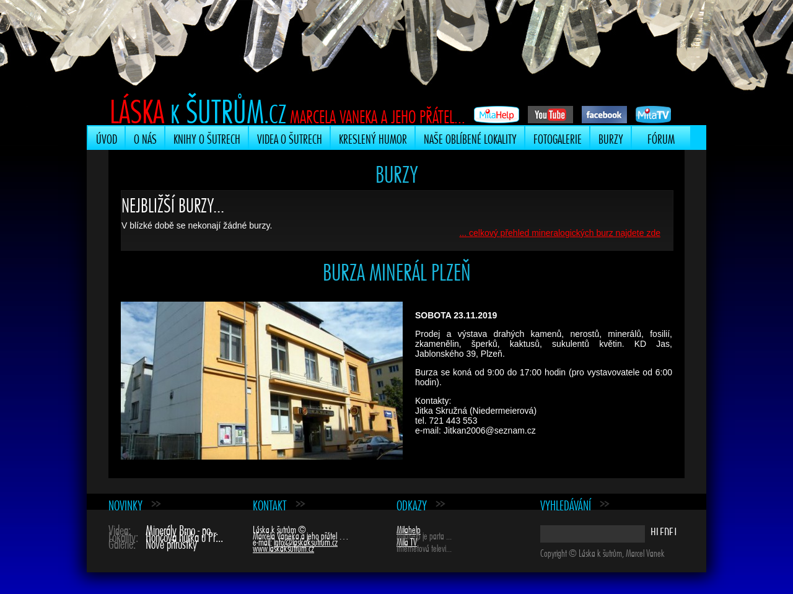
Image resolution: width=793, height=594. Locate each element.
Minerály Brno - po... (182, 528)
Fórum (661, 137)
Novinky (125, 503)
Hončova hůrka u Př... (184, 535)
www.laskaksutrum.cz (283, 547)
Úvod (106, 137)
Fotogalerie (557, 137)
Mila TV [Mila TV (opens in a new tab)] (406, 541)
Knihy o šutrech (206, 137)
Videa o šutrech (289, 137)
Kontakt (270, 503)
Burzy (610, 137)
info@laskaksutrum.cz (306, 541)
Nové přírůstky (171, 542)
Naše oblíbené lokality (470, 137)
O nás (145, 137)
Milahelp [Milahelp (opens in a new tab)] (408, 528)
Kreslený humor (373, 137)
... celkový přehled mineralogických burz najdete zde (559, 233)
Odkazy (411, 503)
